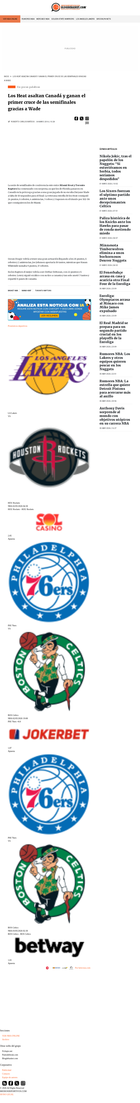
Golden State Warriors (62, 19)
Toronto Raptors (43, 291)
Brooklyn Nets (104, 19)
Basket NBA (13, 291)
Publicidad (6, 1070)
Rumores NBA (28, 19)
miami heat (26, 291)
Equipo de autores (9, 1077)
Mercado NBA (42, 19)
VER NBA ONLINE (10, 19)
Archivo (5, 1039)
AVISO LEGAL (7, 1094)
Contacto (6, 1074)
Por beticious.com (82, 968)
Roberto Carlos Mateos (22, 122)
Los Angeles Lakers (85, 19)
